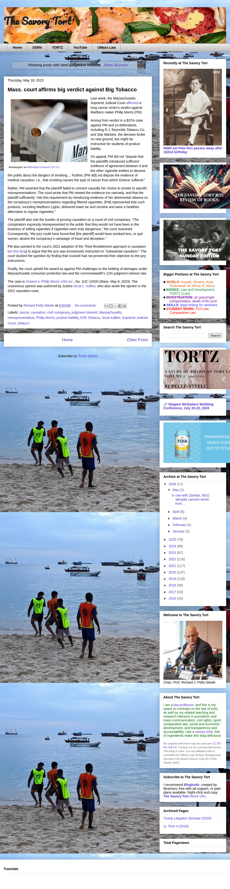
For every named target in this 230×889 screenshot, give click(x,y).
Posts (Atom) (88, 356)
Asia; (210, 282)
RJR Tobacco (90, 318)
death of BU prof (204, 301)
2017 (173, 592)
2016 (173, 598)
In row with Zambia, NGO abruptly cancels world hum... (190, 499)
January (178, 531)
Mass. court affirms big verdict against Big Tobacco (72, 90)
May (176, 490)
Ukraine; (199, 282)
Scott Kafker (111, 318)
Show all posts (116, 65)
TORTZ (57, 47)
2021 (173, 566)
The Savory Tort (37, 20)
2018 (173, 585)
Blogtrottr (192, 785)
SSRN (37, 47)
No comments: (86, 305)
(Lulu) (185, 293)
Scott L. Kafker (85, 286)
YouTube (80, 47)
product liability (68, 318)
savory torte (204, 732)
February (179, 525)
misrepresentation (21, 318)
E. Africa (208, 286)
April (176, 512)
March (177, 518)
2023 (173, 553)
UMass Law (107, 47)
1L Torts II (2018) (176, 826)
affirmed (132, 103)
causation (38, 312)
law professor (183, 705)
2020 (173, 572)
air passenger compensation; (191, 299)
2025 (173, 539)
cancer (24, 312)
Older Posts (137, 340)
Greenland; (178, 286)
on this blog (17, 251)
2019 (173, 579)
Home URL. (185, 796)
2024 (173, 546)
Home (17, 47)
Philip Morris (45, 318)
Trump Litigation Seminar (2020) (187, 818)
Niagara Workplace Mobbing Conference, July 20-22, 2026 (188, 406)
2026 (173, 484)
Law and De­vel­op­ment (197, 290)
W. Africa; (194, 286)
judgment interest (84, 312)
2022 (173, 559)
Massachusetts (110, 312)
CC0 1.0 (55, 167)
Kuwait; (186, 282)
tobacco (23, 323)
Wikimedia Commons (38, 167)
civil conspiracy (58, 312)
